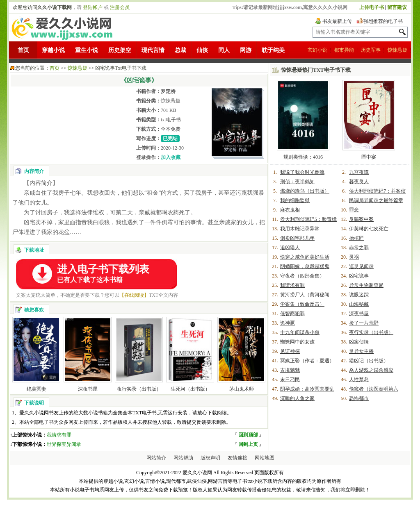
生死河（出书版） (190, 389)
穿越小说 (53, 50)
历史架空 (119, 50)
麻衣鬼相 (290, 210)
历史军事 (371, 50)
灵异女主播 (361, 351)
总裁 (180, 50)
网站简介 (156, 458)
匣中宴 (368, 157)
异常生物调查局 (366, 285)
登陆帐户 (93, 7)
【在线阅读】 (134, 295)
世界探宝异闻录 (64, 444)
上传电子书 (371, 7)
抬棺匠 (356, 238)
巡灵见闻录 (361, 266)
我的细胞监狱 (295, 200)
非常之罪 (359, 247)
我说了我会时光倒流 (302, 172)
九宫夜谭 (359, 172)
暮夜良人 (359, 181)
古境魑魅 (290, 370)
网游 (245, 50)
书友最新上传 (337, 21)
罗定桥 (168, 91)
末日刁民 (290, 379)
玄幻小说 (317, 50)
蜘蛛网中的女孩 (297, 342)
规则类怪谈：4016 (303, 157)
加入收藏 (170, 157)
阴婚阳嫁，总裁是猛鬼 (304, 266)
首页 (23, 50)
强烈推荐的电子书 (383, 21)
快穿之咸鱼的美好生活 (304, 257)
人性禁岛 (359, 379)
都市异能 (344, 50)
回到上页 (248, 444)
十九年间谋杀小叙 (300, 332)
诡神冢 (287, 323)
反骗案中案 (361, 219)
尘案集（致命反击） (302, 304)
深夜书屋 (88, 389)
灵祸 (354, 257)
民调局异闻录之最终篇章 (376, 200)
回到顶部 (248, 435)
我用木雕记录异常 (300, 229)
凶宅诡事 (359, 276)
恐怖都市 (359, 398)
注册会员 (120, 7)
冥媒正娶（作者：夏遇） (307, 361)
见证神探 (290, 351)
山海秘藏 (359, 304)
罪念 (354, 210)
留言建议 (397, 7)
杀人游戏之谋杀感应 (371, 370)
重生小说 (86, 50)
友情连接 (237, 458)
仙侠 (202, 50)
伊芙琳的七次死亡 (368, 229)
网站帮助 (183, 458)
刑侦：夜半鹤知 (297, 181)
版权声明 (210, 458)
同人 (224, 50)
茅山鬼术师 (241, 389)
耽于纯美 (273, 50)
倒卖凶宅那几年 (297, 238)
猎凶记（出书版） (368, 361)
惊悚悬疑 (397, 50)
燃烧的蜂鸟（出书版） (304, 191)
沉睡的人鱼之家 (297, 398)
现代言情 (153, 50)
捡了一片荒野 (364, 323)
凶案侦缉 (359, 342)
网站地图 (264, 458)
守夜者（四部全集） (302, 276)
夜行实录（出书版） (139, 389)
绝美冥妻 (36, 389)
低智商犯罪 (292, 313)
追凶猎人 (290, 247)
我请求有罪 (59, 435)
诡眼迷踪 (359, 295)
